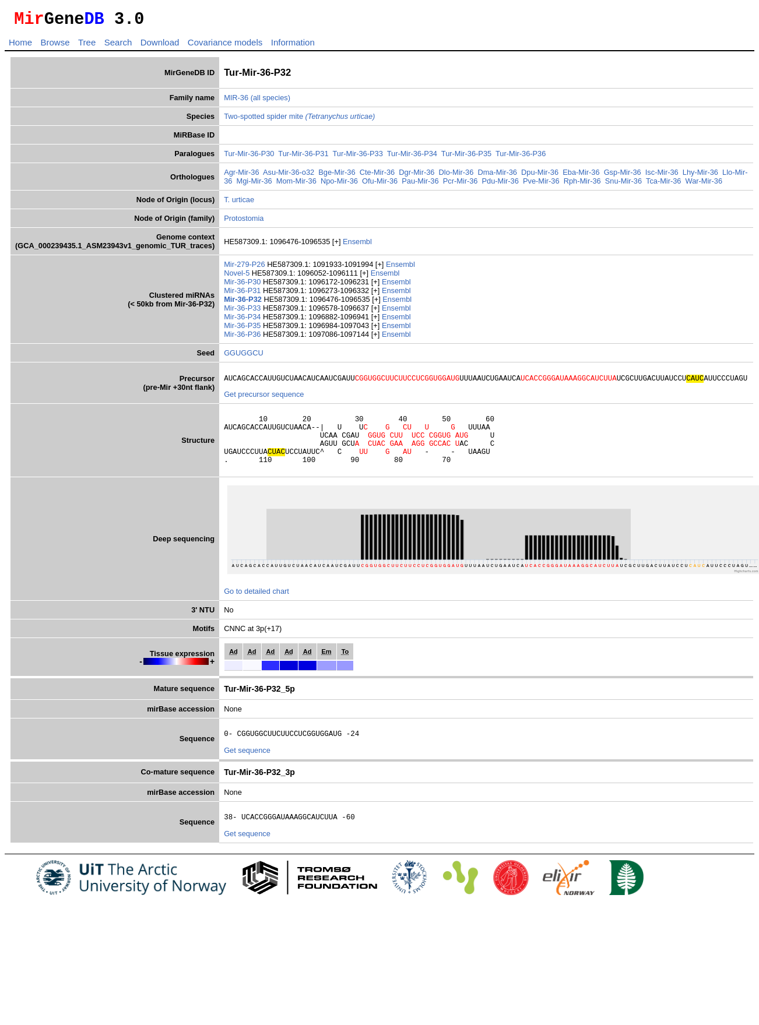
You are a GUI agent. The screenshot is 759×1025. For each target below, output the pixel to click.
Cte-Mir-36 (377, 175)
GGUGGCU (243, 356)
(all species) (270, 101)
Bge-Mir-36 (336, 175)
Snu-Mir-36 (623, 184)
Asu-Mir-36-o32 (288, 175)
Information (293, 46)
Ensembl (357, 245)
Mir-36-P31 (243, 294)
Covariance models (225, 46)
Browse (54, 46)
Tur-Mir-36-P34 (412, 157)
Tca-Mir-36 (663, 184)
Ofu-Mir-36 (380, 184)
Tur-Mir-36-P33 (358, 157)
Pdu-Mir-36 (500, 184)
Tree (87, 46)
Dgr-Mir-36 (416, 175)
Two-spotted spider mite (299, 119)
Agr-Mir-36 (241, 175)
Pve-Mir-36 (541, 184)
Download (160, 46)
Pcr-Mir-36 (460, 184)
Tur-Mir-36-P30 (249, 157)
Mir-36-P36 (243, 337)
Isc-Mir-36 (662, 175)
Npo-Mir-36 (339, 184)
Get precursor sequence (264, 399)
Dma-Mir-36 (497, 175)
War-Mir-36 (704, 184)
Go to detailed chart (256, 607)
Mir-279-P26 (245, 267)
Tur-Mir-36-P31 (303, 157)
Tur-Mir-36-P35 (466, 157)
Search (118, 46)
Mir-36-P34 (243, 320)
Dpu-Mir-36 (539, 175)
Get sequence (247, 767)
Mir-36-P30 (243, 285)
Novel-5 (238, 276)
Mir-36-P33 (243, 311)
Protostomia (243, 221)
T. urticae (239, 203)
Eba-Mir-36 (581, 175)
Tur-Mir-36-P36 (521, 157)
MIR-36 (236, 101)
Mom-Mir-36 (296, 184)
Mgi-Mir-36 (254, 184)
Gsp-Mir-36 (622, 175)
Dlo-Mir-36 (456, 175)
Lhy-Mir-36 (700, 175)
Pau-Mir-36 (420, 184)
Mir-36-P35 (243, 329)
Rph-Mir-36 (582, 184)
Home (20, 46)
